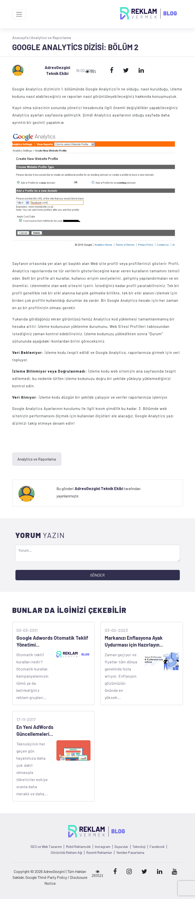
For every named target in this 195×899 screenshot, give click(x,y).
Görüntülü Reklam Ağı (66, 853)
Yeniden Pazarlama (130, 853)
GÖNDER (97, 575)
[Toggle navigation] (19, 14)
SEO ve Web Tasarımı (46, 847)
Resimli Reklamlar (99, 853)
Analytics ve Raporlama (51, 37)
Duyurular (121, 847)
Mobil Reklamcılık (78, 847)
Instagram (102, 847)
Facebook (157, 847)
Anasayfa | (21, 37)
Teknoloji (138, 847)
